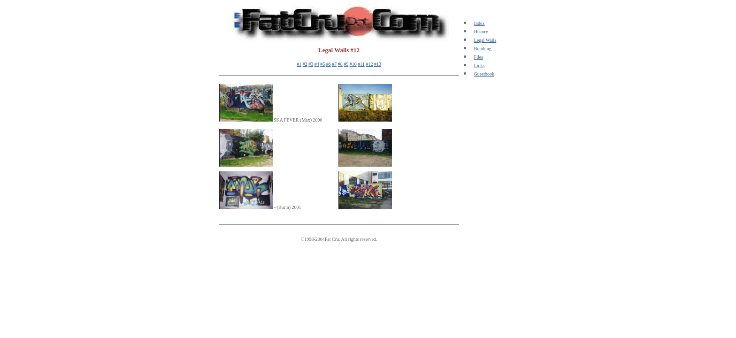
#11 (361, 64)
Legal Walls (485, 40)
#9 (346, 64)
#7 (334, 64)
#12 (369, 64)
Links (479, 65)
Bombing (482, 48)
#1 (299, 64)
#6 (328, 64)
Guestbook (484, 74)
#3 (310, 64)
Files (478, 57)
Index (479, 23)
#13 (377, 64)
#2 (305, 64)
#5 (322, 64)
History (481, 31)
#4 (316, 64)
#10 (353, 64)
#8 (340, 64)
